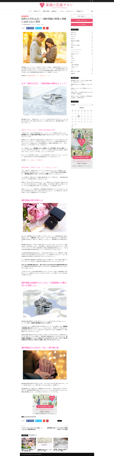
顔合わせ (73, 38)
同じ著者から (32, 435)
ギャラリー (70, 11)
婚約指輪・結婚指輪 (28, 14)
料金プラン (37, 11)
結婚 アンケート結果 (75, 71)
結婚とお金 (73, 32)
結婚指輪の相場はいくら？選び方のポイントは (38, 75)
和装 (72, 56)
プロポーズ (73, 36)
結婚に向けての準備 (75, 45)
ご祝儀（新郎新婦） (75, 64)
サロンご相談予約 (82, 24)
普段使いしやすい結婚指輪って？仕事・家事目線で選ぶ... (28, 450)
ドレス (62, 11)
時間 (72, 62)
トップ (30, 11)
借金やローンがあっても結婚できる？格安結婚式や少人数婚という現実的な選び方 (82, 97)
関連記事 (25, 435)
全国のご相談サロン (82, 16)
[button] (92, 11)
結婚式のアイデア (74, 53)
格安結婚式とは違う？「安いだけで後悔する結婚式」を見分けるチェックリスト (81, 81)
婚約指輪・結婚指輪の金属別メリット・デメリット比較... (60, 450)
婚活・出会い (74, 34)
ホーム (22, 14)
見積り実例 (46, 11)
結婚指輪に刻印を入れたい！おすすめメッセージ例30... (44, 450)
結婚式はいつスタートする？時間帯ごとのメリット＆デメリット (82, 89)
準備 (29, 416)
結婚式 (34, 416)
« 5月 (72, 126)
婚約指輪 (26, 416)
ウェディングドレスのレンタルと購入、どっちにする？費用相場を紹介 (31, 428)
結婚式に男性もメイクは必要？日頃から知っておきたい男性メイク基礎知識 (82, 93)
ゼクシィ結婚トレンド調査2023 (34, 160)
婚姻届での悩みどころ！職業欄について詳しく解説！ (81, 85)
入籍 (72, 43)
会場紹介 (54, 11)
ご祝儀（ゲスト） (74, 67)
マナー (72, 69)
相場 (31, 416)
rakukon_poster (26, 24)
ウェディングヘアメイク (76, 49)
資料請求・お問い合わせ (82, 20)
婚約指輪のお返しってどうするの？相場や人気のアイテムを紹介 (57, 428)
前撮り (72, 47)
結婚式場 (73, 73)
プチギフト (73, 60)
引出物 (72, 58)
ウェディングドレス (75, 51)
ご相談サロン (80, 11)
